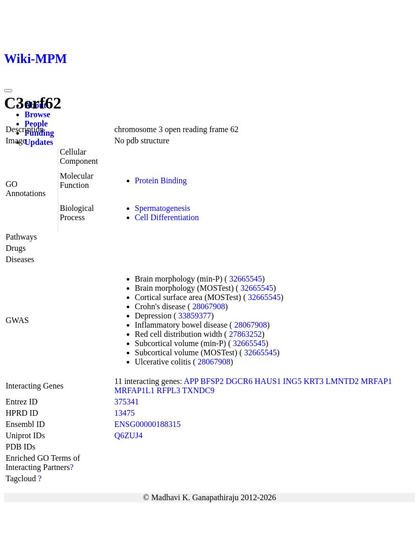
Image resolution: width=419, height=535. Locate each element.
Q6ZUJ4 (128, 435)
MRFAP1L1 (134, 390)
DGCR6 (239, 381)
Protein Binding (161, 180)
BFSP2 (211, 381)
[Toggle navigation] (8, 90)
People (36, 123)
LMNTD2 (342, 381)
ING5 (292, 381)
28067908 (208, 306)
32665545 (245, 278)
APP (191, 381)
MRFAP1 (376, 381)
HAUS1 (267, 381)
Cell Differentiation (167, 217)
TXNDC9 (198, 390)
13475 (124, 413)
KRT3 (313, 381)
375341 (126, 401)
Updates (39, 142)
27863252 (245, 334)
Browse (37, 114)
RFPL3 (168, 390)
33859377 (194, 315)
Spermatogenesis (162, 208)
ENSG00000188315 (147, 424)
